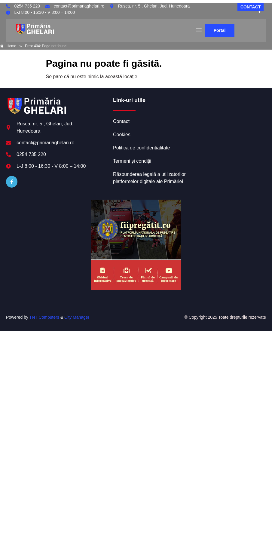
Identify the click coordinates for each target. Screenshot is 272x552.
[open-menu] (198, 30)
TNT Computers (44, 317)
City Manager (76, 317)
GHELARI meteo (227, 119)
